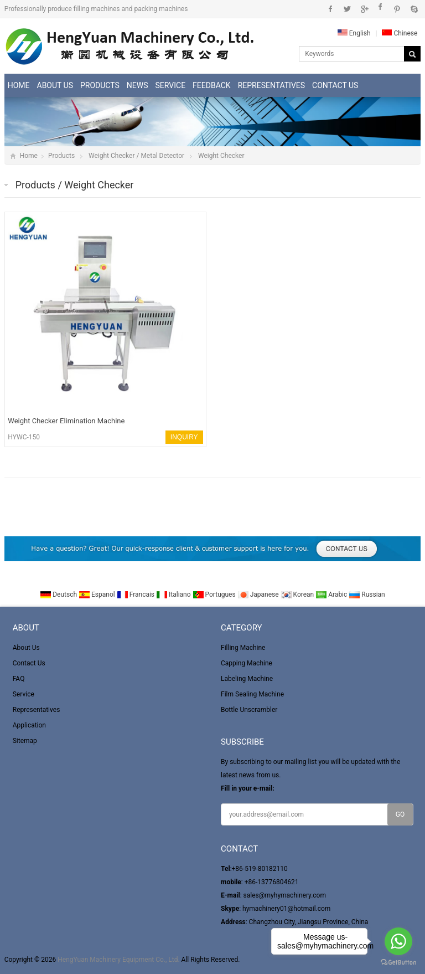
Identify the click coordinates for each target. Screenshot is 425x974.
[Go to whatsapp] (398, 941)
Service (171, 85)
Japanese (259, 594)
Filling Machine (243, 648)
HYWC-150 (24, 437)
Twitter (347, 9)
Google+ (364, 9)
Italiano (174, 594)
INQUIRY (184, 437)
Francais (136, 594)
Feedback (212, 85)
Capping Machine (246, 663)
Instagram (380, 9)
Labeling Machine (247, 679)
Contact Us (335, 85)
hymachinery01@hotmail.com (286, 909)
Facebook (331, 9)
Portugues (215, 594)
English (354, 33)
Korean (298, 594)
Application (29, 725)
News (137, 85)
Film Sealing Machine (252, 694)
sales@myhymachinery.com (284, 895)
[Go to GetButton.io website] (398, 962)
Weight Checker (221, 156)
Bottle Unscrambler (249, 710)
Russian (367, 594)
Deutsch (59, 594)
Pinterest (397, 9)
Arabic (332, 594)
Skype (414, 9)
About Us (55, 85)
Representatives (271, 85)
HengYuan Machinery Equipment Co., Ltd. (118, 959)
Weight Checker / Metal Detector (136, 156)
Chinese (399, 33)
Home (19, 85)
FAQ (19, 679)
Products (100, 85)
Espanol (98, 594)
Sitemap (25, 741)
